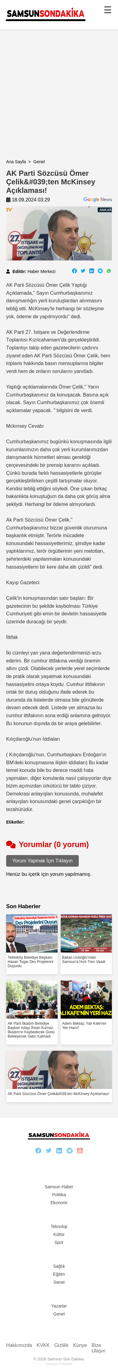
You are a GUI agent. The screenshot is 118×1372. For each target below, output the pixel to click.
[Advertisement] (59, 100)
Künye (80, 1345)
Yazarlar (59, 1306)
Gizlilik (61, 1345)
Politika (59, 1194)
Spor (59, 1242)
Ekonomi (59, 1202)
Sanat (59, 1282)
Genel (39, 161)
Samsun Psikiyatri (59, 1364)
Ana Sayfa (16, 161)
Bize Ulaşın (98, 1348)
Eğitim (59, 1274)
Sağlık (59, 1266)
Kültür (59, 1234)
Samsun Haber (59, 1186)
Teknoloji (59, 1226)
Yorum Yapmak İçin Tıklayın (42, 860)
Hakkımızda (19, 1345)
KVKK (43, 1345)
